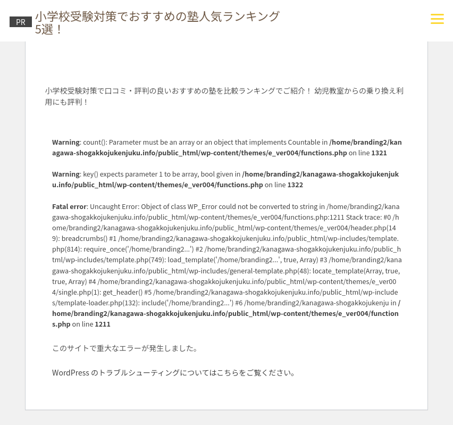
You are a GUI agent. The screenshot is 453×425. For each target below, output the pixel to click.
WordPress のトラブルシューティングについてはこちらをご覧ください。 (175, 372)
